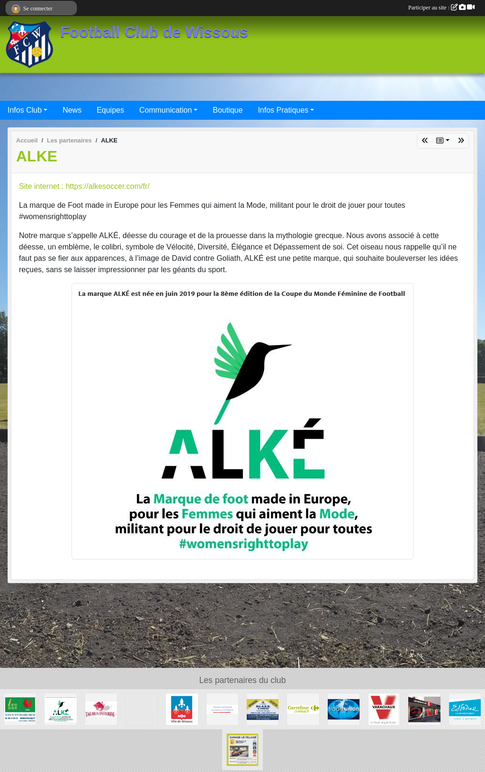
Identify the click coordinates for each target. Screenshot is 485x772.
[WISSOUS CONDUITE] (424, 709)
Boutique (227, 110)
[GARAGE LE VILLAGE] (242, 749)
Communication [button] (165, 110)
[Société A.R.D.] (262, 709)
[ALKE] (60, 709)
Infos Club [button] (25, 110)
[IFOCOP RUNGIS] (20, 709)
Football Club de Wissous (154, 32)
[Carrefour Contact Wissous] (303, 709)
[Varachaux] (384, 709)
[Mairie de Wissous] (181, 709)
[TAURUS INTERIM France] (101, 709)
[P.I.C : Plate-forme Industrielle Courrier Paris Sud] (141, 709)
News (72, 110)
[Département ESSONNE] (465, 709)
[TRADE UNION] (343, 709)
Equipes (110, 110)
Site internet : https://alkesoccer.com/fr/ (84, 186)
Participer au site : (441, 7)
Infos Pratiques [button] (283, 110)
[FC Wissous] (222, 709)
